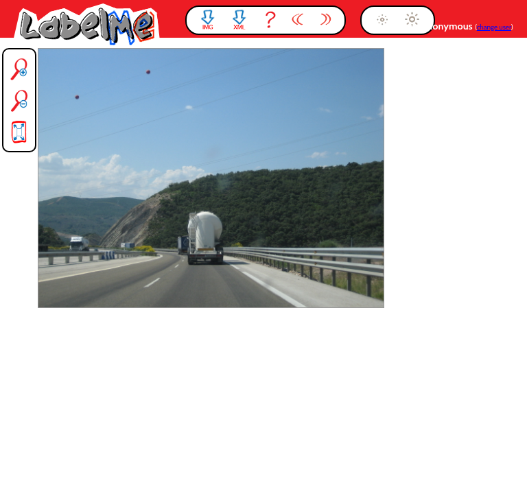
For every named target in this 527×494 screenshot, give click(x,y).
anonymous (448, 26)
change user (494, 27)
